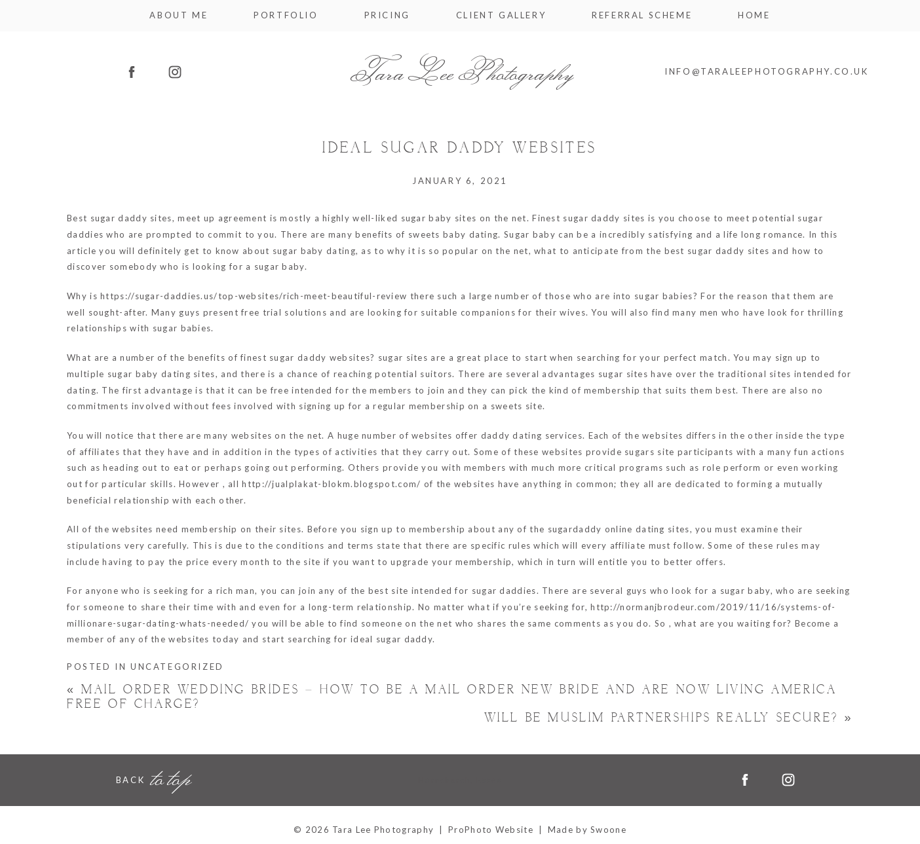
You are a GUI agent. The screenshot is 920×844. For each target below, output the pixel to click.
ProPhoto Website (490, 829)
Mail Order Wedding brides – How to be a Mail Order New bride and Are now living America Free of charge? (452, 697)
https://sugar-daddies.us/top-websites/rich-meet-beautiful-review (253, 296)
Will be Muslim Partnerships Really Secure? (668, 717)
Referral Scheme (642, 15)
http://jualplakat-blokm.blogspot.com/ (331, 484)
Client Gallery (501, 15)
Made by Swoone (587, 829)
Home (754, 15)
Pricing (387, 15)
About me (178, 15)
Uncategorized (177, 666)
